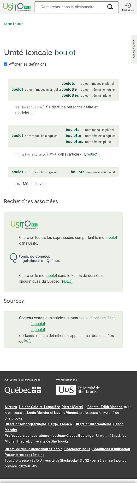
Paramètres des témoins (24, 455)
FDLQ (66, 281)
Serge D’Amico (60, 424)
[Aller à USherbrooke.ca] (78, 393)
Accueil (9, 24)
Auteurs (11, 407)
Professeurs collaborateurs (27, 436)
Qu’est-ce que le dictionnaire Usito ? (33, 449)
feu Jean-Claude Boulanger (73, 436)
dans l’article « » (74, 154)
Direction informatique (93, 424)
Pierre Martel (72, 407)
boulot (112, 237)
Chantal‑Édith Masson (105, 407)
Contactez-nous (77, 449)
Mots (20, 24)
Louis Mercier (38, 413)
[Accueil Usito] (16, 7)
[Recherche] (69, 7)
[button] (128, 7)
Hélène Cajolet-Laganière (39, 407)
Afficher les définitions (28, 64)
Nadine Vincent (66, 413)
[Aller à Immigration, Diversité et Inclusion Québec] (23, 393)
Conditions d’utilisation (111, 449)
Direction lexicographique (25, 424)
